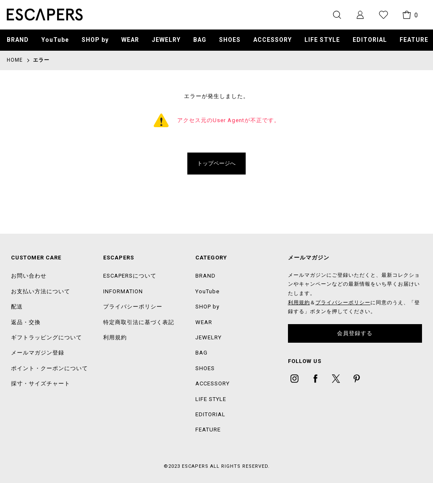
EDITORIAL (210, 414)
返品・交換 (26, 322)
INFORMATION (123, 291)
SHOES (230, 39)
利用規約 (115, 337)
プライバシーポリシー (132, 306)
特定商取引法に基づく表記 (138, 322)
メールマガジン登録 (37, 352)
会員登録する (355, 333)
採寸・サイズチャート (40, 383)
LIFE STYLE (322, 39)
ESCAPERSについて (129, 276)
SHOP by (95, 39)
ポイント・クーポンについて (49, 368)
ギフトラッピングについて (46, 337)
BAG (199, 39)
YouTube (55, 39)
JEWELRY (166, 39)
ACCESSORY (272, 39)
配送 (17, 306)
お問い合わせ (29, 276)
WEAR (130, 39)
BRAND (18, 39)
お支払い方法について (40, 291)
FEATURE (208, 429)
